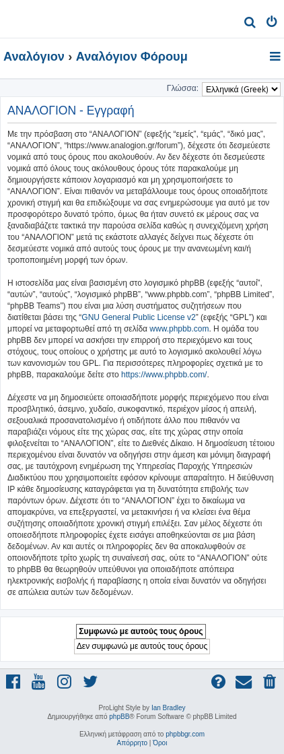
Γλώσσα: (183, 88)
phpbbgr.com (185, 734)
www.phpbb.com (179, 329)
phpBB (119, 716)
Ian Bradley (168, 708)
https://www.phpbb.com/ (164, 374)
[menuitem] (250, 24)
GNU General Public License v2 (138, 317)
